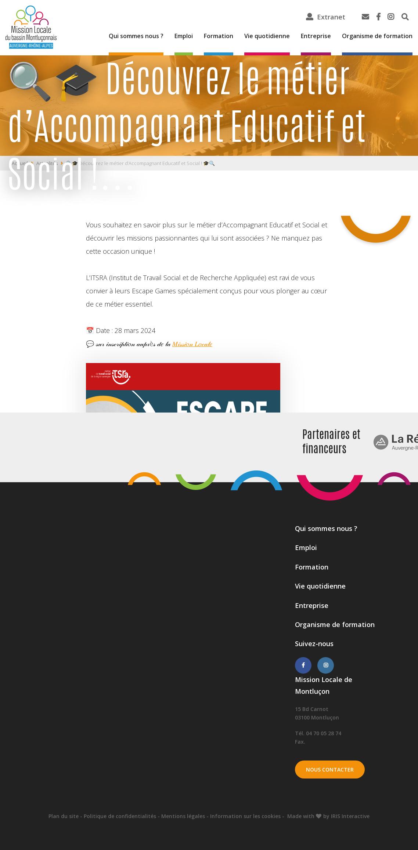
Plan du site (63, 816)
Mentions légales (183, 816)
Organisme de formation (377, 36)
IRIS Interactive (350, 816)
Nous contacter (330, 769)
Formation (218, 36)
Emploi (183, 36)
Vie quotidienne (267, 36)
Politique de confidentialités (120, 816)
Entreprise (316, 36)
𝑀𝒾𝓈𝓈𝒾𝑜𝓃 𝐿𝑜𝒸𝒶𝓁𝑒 (192, 343)
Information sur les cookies (245, 816)
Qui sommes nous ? (136, 36)
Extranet (331, 16)
